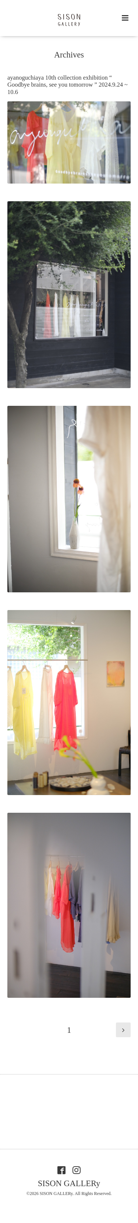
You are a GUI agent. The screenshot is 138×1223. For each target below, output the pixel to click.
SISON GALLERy (69, 1183)
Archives (69, 54)
